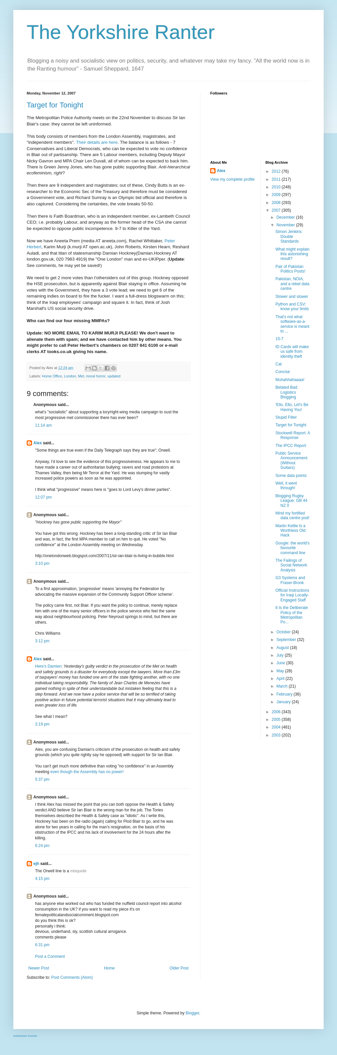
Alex (37, 443)
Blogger (192, 1013)
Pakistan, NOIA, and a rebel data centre (292, 284)
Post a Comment (50, 956)
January (284, 702)
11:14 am (43, 425)
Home (109, 968)
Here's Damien (48, 666)
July (280, 655)
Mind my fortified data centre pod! (292, 515)
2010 (277, 187)
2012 (277, 171)
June (281, 663)
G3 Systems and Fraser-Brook (290, 580)
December (286, 217)
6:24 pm (42, 845)
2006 (277, 712)
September (286, 639)
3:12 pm (42, 641)
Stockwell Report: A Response (292, 435)
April (280, 678)
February (284, 694)
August (283, 647)
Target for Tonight (55, 105)
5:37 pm (42, 779)
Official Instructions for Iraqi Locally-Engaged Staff (292, 595)
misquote (78, 871)
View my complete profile (232, 179)
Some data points (290, 475)
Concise (282, 371)
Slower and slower (291, 296)
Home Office (52, 376)
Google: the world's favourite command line (292, 548)
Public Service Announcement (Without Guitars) (291, 460)
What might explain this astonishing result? (292, 254)
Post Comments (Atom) (72, 977)
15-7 (279, 338)
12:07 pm (43, 497)
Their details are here (97, 142)
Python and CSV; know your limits (292, 306)
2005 (277, 719)
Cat (278, 364)
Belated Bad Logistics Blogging (286, 392)
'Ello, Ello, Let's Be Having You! (291, 407)
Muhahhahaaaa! (289, 379)
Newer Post (38, 968)
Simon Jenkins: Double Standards (288, 236)
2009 (277, 194)
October (284, 632)
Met (81, 376)
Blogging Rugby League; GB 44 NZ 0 (291, 501)
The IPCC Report (290, 445)
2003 (277, 735)
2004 (277, 727)
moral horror (95, 376)
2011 (277, 179)
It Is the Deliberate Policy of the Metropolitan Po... (291, 614)
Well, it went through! (286, 485)
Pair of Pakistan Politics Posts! (290, 269)
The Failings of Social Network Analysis (291, 565)
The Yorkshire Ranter (121, 32)
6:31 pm (42, 945)
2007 (277, 210)
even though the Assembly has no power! (86, 771)
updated (113, 376)
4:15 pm (42, 878)
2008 (277, 202)
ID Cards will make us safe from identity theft (292, 351)
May (280, 671)
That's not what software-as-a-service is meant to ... (292, 324)
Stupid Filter (286, 417)
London (70, 376)
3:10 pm (42, 563)
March (282, 686)
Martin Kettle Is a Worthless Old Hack (290, 531)
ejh (36, 863)
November (286, 225)
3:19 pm (42, 724)
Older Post (179, 968)
